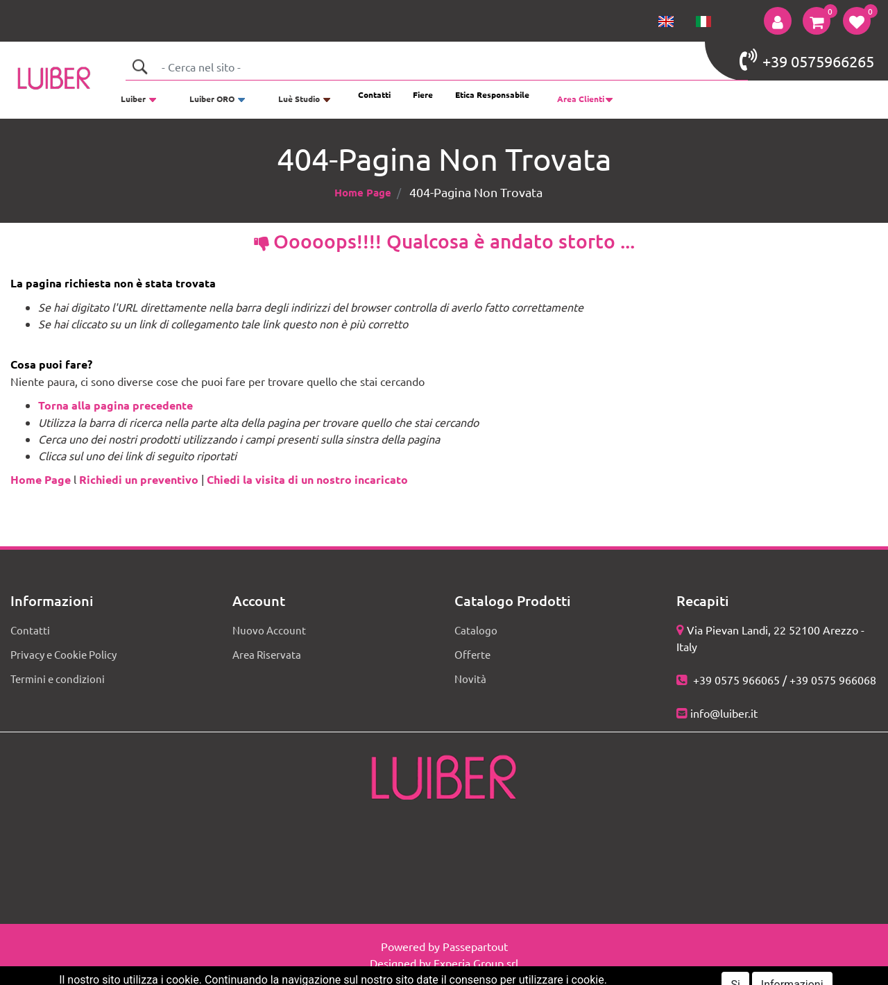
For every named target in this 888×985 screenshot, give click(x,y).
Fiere (423, 94)
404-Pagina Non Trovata (476, 192)
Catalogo (475, 630)
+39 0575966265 (807, 60)
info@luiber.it (724, 713)
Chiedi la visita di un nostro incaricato (307, 479)
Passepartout (475, 946)
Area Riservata (266, 654)
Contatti (374, 94)
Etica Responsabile (492, 94)
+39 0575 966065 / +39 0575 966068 (783, 680)
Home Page (362, 192)
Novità (470, 678)
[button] (778, 21)
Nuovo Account (269, 630)
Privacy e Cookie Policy (63, 654)
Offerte (472, 654)
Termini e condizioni (57, 678)
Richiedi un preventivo (138, 479)
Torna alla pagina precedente (115, 405)
